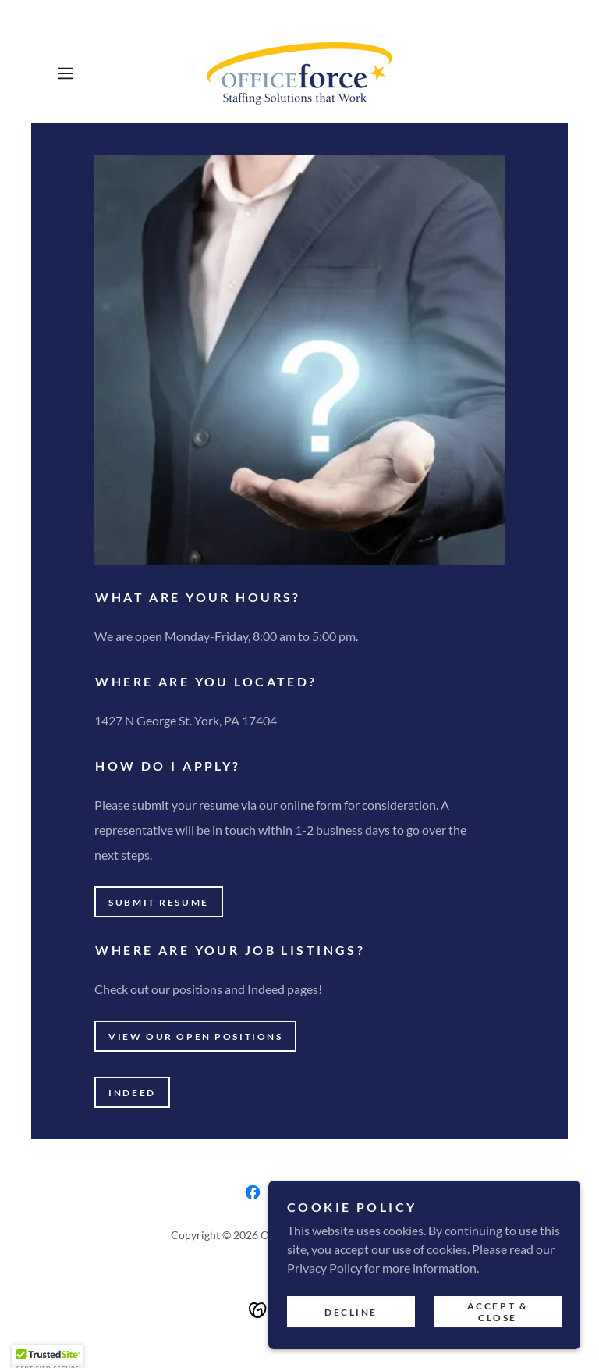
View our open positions (195, 1036)
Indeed (131, 1093)
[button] (87, 73)
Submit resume (158, 902)
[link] (299, 73)
